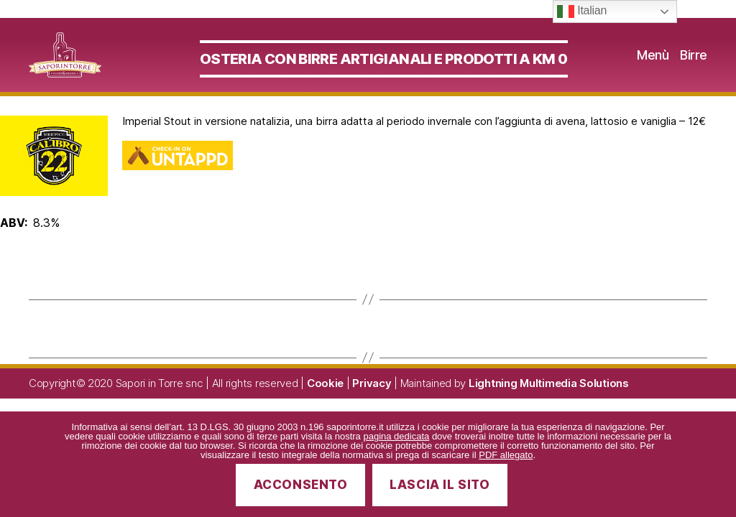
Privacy (371, 402)
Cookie (325, 402)
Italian (582, 11)
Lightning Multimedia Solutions (549, 402)
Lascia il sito (439, 485)
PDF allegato (506, 455)
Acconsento (301, 485)
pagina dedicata (396, 436)
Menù (652, 64)
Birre (693, 64)
